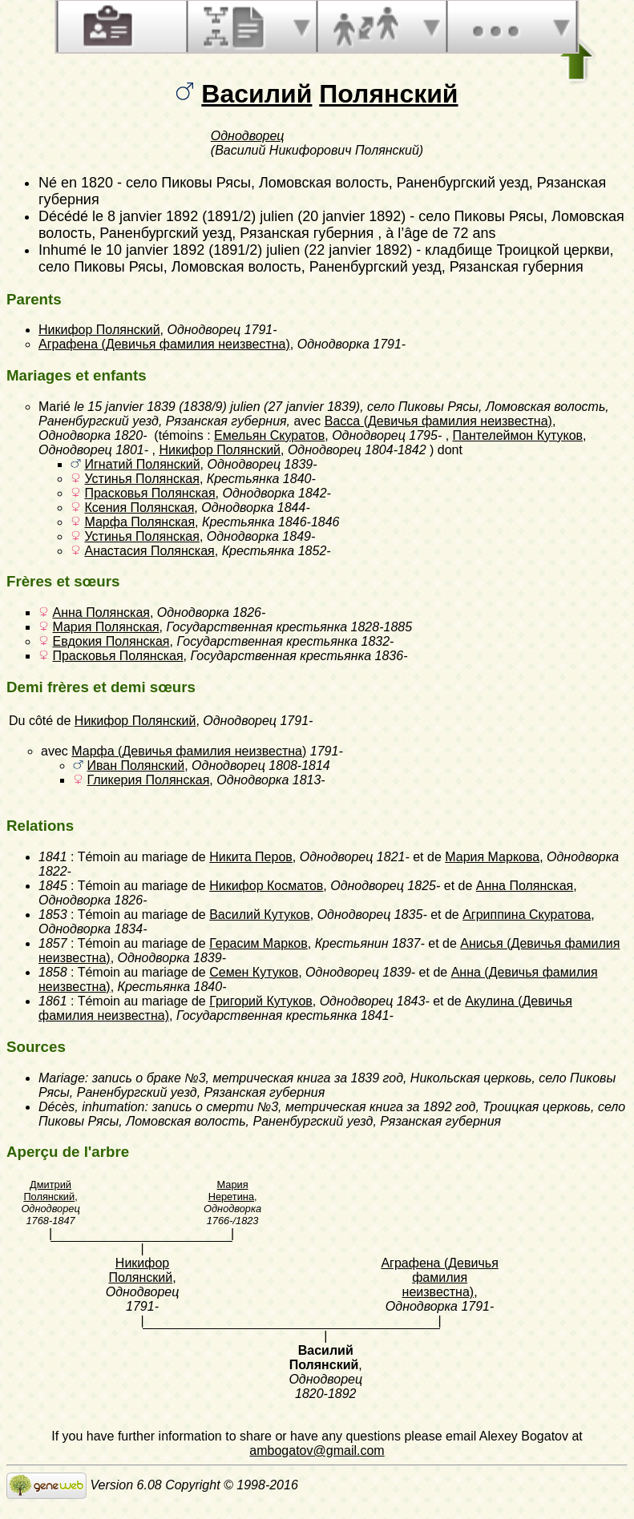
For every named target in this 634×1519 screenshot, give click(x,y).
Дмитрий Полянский (49, 1191)
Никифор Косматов (266, 885)
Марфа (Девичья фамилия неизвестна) (188, 751)
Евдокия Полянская (110, 641)
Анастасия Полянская (149, 551)
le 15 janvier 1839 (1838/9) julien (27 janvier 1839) (217, 406)
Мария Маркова (492, 857)
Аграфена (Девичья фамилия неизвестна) (164, 344)
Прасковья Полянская (149, 493)
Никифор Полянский (99, 329)
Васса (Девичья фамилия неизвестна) (438, 421)
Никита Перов (251, 857)
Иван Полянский (135, 765)
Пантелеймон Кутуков (518, 435)
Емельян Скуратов (269, 435)
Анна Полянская (100, 612)
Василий (256, 93)
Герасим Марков (258, 943)
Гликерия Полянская (148, 780)
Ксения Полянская (139, 507)
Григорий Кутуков (261, 1001)
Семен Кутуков (253, 972)
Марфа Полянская (139, 522)
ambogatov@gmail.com (316, 1450)
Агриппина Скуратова (526, 914)
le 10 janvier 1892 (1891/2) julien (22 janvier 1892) (251, 250)
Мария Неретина (231, 1191)
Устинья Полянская (141, 479)
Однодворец (248, 136)
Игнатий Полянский (142, 464)
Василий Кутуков (259, 914)
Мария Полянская (105, 627)
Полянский (388, 93)
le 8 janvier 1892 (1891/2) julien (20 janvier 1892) (249, 216)
